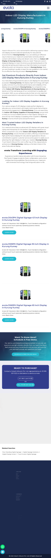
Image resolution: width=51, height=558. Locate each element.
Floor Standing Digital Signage (11, 452)
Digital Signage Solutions (31, 452)
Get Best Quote (26, 379)
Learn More (9, 233)
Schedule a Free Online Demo (25, 355)
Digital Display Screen (9, 454)
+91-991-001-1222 (6, 3)
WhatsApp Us (18, 3)
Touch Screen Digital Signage (27, 454)
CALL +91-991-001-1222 (26, 385)
